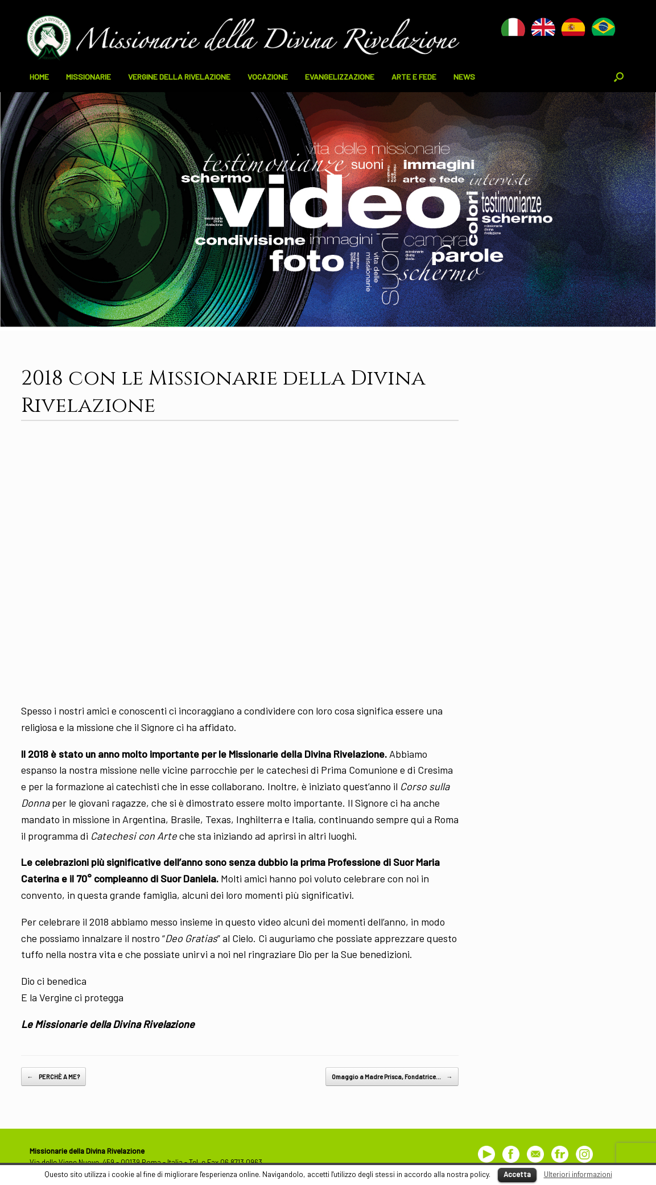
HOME (39, 76)
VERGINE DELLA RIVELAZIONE (179, 76)
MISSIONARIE (88, 76)
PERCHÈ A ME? (53, 1077)
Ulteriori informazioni (578, 1174)
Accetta (517, 1174)
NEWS (464, 76)
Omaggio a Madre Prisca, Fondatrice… (392, 1077)
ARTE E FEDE (413, 76)
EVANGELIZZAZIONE (339, 76)
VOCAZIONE (267, 76)
